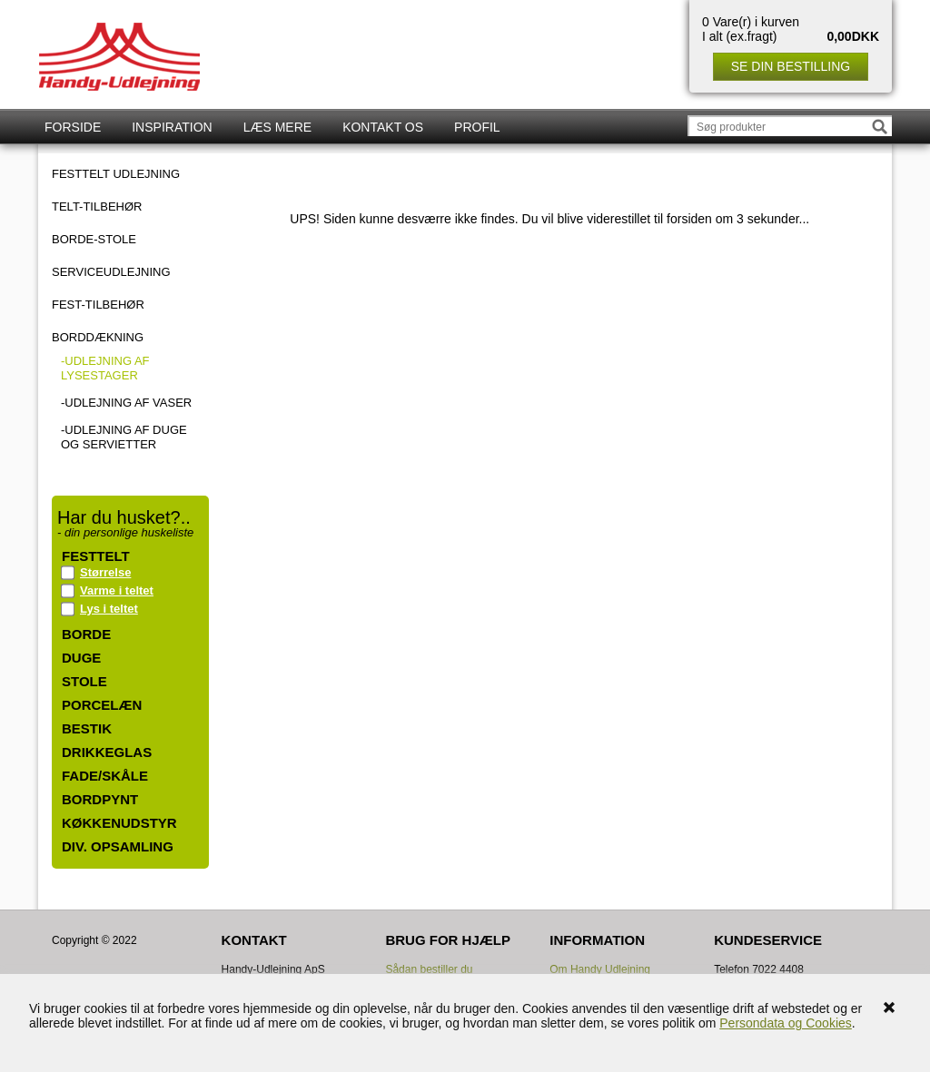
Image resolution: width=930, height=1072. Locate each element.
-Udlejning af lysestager (105, 368)
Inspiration (172, 127)
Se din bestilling (790, 66)
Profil (477, 127)
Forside (73, 127)
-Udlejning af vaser (126, 402)
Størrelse (105, 572)
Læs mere (277, 127)
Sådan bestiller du (428, 969)
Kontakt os (382, 127)
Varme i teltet (116, 590)
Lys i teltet (109, 608)
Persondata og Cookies (785, 1023)
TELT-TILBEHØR (97, 207)
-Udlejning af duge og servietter (124, 437)
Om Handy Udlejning (599, 969)
